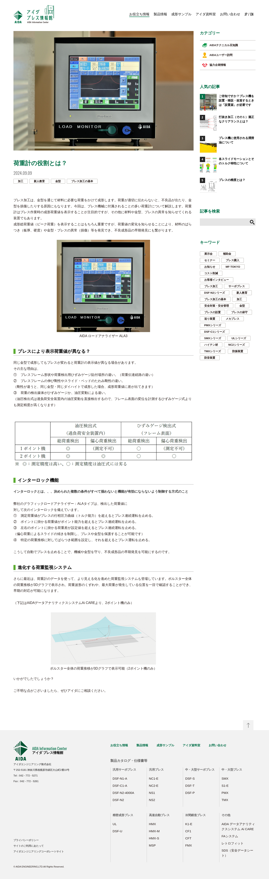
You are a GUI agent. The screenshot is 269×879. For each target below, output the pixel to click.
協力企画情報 (214, 65)
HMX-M (154, 831)
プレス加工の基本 (82, 181)
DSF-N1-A (120, 778)
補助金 (227, 253)
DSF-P (190, 793)
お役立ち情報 (139, 14)
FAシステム (230, 836)
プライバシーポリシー (26, 840)
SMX (225, 778)
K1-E (188, 824)
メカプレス (232, 318)
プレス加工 (211, 286)
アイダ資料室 (206, 14)
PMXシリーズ (212, 325)
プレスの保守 (239, 312)
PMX (225, 793)
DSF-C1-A (120, 785)
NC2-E (153, 785)
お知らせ (209, 266)
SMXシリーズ (212, 338)
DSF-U (117, 831)
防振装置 (237, 351)
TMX (225, 800)
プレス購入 (232, 260)
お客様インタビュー (216, 279)
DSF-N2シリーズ (214, 292)
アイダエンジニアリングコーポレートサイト (38, 851)
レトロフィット (233, 843)
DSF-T (189, 785)
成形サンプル (181, 14)
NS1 (152, 793)
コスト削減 (211, 273)
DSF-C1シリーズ (214, 331)
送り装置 (209, 318)
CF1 (188, 831)
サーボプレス (236, 286)
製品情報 (160, 14)
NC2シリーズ (236, 344)
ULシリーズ (239, 338)
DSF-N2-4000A (123, 793)
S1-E (225, 785)
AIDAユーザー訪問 (217, 55)
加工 (20, 181)
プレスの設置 (212, 312)
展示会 (208, 253)
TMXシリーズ (212, 351)
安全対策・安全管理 (216, 305)
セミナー (209, 260)
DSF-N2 (118, 800)
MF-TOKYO (233, 266)
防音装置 (209, 357)
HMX (152, 824)
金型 (58, 181)
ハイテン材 (211, 344)
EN (251, 14)
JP (245, 14)
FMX (188, 845)
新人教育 (39, 181)
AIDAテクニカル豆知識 (220, 45)
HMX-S (154, 838)
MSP (152, 845)
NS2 (152, 800)
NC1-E (153, 778)
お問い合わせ (230, 14)
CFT (188, 838)
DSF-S (190, 778)
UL (115, 824)
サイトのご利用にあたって (28, 845)
